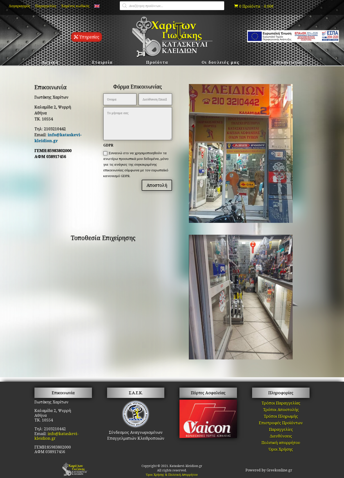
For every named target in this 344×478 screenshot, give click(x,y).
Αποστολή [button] (157, 185)
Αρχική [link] (50, 63)
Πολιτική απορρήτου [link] (281, 443)
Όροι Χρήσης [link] (281, 450)
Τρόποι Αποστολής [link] (281, 410)
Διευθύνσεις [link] (281, 436)
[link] (97, 7)
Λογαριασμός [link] (19, 6)
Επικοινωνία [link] (287, 63)
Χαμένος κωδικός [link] (75, 6)
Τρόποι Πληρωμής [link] (281, 417)
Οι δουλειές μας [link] (221, 63)
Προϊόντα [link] (157, 63)
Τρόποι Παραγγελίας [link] (281, 403)
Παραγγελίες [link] (45, 6)
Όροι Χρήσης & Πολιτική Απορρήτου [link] (172, 475)
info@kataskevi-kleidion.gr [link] (56, 436)
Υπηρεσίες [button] (89, 37)
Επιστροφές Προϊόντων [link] (281, 423)
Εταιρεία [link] (102, 63)
